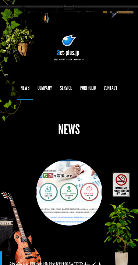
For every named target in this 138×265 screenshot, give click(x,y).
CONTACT (110, 88)
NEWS (25, 88)
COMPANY (45, 88)
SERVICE (66, 88)
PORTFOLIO (88, 88)
